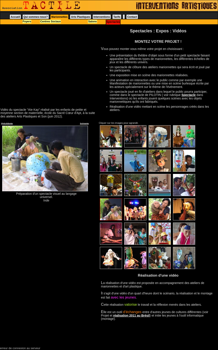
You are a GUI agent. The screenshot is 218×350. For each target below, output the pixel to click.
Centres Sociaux (50, 21)
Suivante (84, 123)
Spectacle (188, 95)
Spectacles (113, 21)
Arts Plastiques (80, 16)
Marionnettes (59, 16)
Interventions (102, 16)
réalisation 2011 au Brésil (131, 315)
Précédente (7, 123)
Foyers (27, 21)
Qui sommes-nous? (35, 16)
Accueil (15, 16)
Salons (92, 21)
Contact (132, 16)
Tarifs (116, 16)
